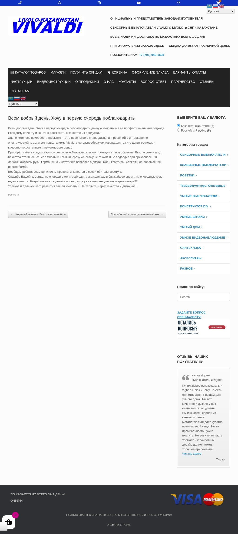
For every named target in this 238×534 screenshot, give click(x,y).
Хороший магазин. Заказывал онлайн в (38, 214)
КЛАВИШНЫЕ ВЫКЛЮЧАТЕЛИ (203, 165)
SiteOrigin (116, 525)
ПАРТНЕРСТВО (183, 82)
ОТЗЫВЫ (207, 82)
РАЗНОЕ (186, 268)
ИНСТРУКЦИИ (21, 82)
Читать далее (191, 453)
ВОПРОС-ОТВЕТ (153, 82)
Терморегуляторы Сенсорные (202, 185)
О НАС (109, 82)
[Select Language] (23, 103)
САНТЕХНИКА (190, 248)
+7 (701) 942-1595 (151, 55)
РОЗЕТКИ (187, 175)
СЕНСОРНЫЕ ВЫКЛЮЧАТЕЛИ (202, 154)
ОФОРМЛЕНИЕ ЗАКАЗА (150, 72)
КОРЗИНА (119, 72)
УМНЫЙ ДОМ (190, 227)
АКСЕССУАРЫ (191, 258)
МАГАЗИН (58, 72)
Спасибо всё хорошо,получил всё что (137, 214)
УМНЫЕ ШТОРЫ (192, 217)
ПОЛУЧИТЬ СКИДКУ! (86, 72)
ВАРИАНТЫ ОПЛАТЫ (189, 72)
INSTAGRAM (20, 91)
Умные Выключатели (198, 196)
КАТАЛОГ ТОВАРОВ (30, 72)
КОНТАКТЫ (127, 82)
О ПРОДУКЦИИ (87, 82)
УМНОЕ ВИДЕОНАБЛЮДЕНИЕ (202, 237)
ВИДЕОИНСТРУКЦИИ (54, 82)
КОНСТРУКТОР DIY (194, 206)
